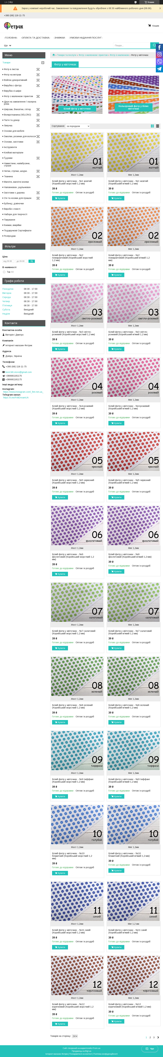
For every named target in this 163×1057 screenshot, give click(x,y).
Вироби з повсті (12, 209)
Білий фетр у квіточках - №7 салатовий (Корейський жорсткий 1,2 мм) (73, 632)
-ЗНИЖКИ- (59, 37)
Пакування (9, 219)
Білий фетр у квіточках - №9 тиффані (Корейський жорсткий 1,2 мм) (72, 780)
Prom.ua (96, 1048)
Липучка (8, 125)
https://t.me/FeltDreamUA (15, 397)
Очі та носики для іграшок (17, 198)
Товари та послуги (66, 55)
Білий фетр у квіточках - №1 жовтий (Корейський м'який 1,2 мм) (128, 182)
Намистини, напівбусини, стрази (17, 164)
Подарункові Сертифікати (17, 230)
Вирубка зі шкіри (12, 91)
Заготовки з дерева (14, 192)
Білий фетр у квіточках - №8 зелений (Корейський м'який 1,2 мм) (128, 706)
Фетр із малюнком (119, 55)
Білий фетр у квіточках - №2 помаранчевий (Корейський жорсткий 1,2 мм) (72, 258)
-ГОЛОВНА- (11, 37)
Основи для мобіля (14, 131)
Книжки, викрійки (12, 225)
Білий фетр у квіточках (77, 108)
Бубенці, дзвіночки (14, 203)
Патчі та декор (12, 120)
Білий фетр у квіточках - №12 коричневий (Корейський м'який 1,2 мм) (129, 1005)
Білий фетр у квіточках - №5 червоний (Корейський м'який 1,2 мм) (129, 481)
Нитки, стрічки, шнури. (15, 171)
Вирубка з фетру (13, 85)
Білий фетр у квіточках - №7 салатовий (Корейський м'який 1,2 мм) (130, 632)
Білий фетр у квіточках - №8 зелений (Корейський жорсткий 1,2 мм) (72, 706)
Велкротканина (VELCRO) (17, 114)
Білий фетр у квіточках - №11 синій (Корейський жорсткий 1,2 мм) (71, 931)
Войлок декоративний (15, 80)
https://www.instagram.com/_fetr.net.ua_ (23, 392)
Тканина (8, 176)
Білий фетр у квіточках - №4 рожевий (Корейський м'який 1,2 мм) (128, 407)
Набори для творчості (15, 214)
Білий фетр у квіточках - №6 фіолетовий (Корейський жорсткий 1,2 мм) (73, 557)
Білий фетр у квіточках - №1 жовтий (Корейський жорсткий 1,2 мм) (72, 182)
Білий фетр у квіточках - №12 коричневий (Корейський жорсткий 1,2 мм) (72, 1007)
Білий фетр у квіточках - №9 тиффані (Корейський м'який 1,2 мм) (129, 780)
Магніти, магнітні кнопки (16, 182)
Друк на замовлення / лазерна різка (20, 102)
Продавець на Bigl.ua (81, 1051)
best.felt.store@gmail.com (19, 372)
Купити (61, 198)
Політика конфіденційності (105, 1054)
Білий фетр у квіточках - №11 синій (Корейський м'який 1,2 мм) (127, 931)
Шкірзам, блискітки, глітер (17, 109)
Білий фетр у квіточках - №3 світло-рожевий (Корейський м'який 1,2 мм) (128, 333)
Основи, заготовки (13, 141)
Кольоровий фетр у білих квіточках (134, 107)
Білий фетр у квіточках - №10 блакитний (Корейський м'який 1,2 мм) (129, 854)
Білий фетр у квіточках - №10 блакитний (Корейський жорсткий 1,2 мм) (72, 856)
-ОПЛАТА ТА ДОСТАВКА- (35, 37)
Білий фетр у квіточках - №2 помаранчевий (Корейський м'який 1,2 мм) (129, 258)
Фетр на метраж (12, 74)
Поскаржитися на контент (80, 1054)
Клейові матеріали (13, 152)
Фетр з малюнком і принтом (93, 55)
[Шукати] (154, 45)
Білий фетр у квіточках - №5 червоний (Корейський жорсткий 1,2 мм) (73, 481)
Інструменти (10, 147)
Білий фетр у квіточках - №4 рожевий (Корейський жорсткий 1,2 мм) (72, 407)
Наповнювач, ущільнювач (17, 187)
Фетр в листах (11, 69)
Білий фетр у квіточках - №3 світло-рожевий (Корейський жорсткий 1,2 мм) (73, 333)
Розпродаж (10, 236)
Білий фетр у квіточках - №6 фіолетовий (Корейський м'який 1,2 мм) (130, 555)
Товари (6, 62)
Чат (149, 1048)
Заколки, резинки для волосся (20, 136)
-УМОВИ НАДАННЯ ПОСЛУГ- (86, 37)
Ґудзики (8, 158)
